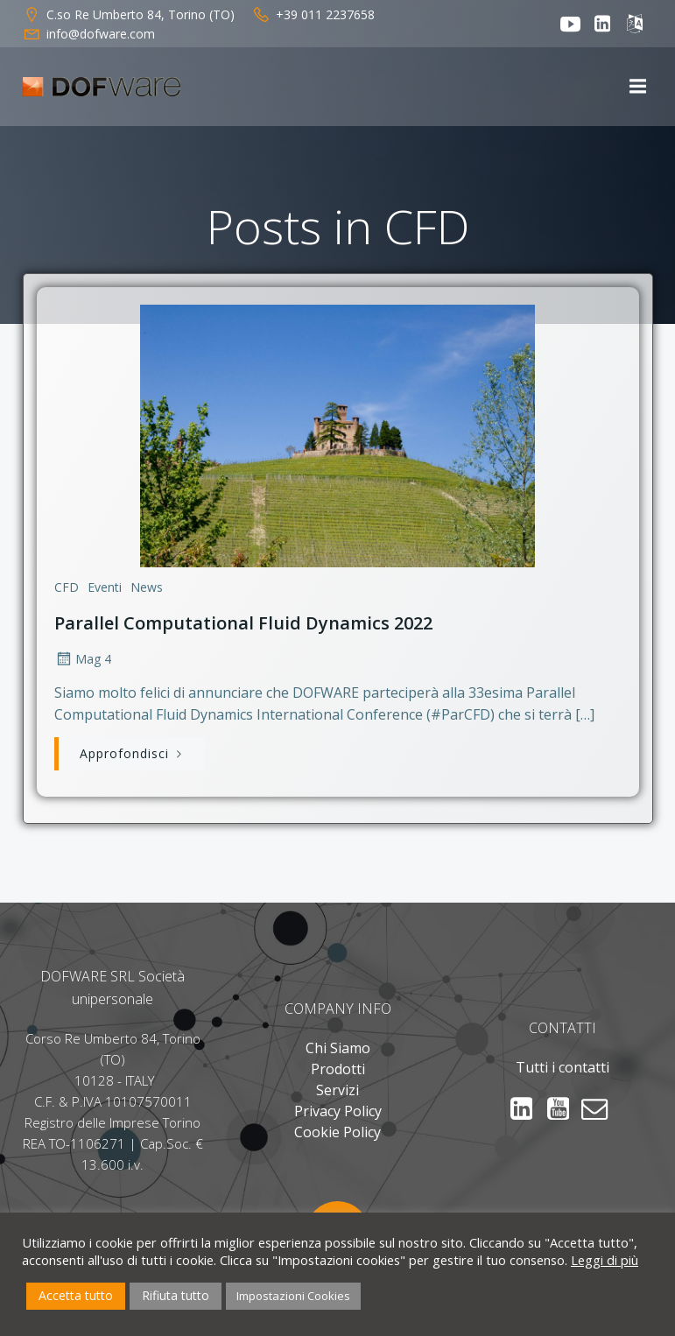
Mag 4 (82, 658)
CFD (66, 587)
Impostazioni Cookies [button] (293, 1296)
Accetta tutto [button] (76, 1295)
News (146, 587)
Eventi (105, 587)
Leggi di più (604, 1260)
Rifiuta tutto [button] (175, 1295)
